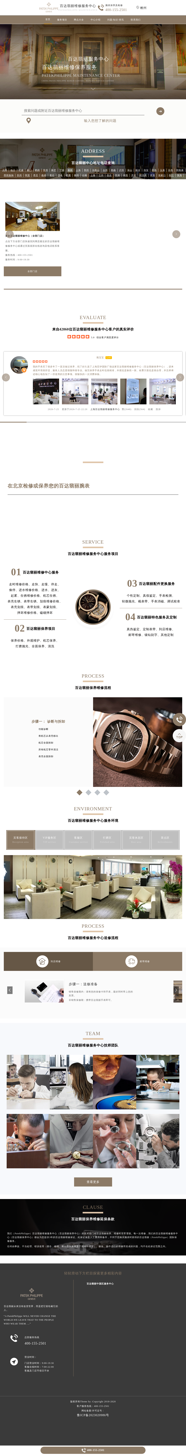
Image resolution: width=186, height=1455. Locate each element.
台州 (105, 170)
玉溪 (162, 170)
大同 (4, 170)
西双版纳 (9, 175)
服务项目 (62, 19)
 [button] (9, 234)
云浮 (65, 180)
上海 (78, 170)
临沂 (12, 170)
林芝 (53, 170)
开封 (133, 175)
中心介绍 (96, 19)
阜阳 (125, 175)
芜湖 (117, 175)
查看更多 (93, 1181)
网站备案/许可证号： (93, 1410)
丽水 (137, 170)
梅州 (103, 180)
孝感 (136, 180)
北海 (160, 180)
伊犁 (49, 180)
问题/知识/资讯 (115, 19)
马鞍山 (96, 170)
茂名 (60, 175)
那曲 (113, 170)
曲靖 (43, 175)
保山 (129, 170)
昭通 (68, 175)
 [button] (176, 234)
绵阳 (57, 180)
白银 (84, 175)
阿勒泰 (180, 170)
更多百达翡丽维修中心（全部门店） (25, 236)
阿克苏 (143, 175)
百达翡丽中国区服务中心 (100, 1283)
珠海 (179, 175)
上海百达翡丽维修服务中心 (105, 409)
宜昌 (154, 170)
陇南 (70, 170)
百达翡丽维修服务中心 (78, 6)
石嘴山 (83, 180)
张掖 (25, 180)
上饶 (92, 175)
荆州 (86, 170)
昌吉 (109, 175)
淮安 (146, 170)
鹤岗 (37, 170)
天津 (111, 180)
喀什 (74, 180)
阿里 (27, 175)
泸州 (121, 170)
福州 (33, 180)
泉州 (152, 180)
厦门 (29, 170)
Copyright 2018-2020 (104, 1401)
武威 (21, 170)
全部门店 (32, 271)
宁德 (61, 170)
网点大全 (79, 19)
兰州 (101, 175)
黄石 (52, 175)
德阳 (128, 180)
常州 (45, 170)
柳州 (76, 175)
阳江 (171, 175)
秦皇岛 (94, 180)
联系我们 (136, 19)
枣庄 (35, 175)
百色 (170, 170)
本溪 (152, 175)
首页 (47, 19)
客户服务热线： (93, 1406)
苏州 (19, 175)
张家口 (162, 175)
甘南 (144, 180)
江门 (119, 180)
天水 (41, 180)
